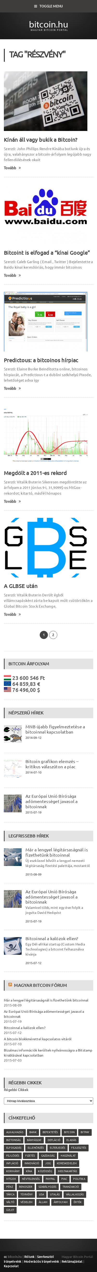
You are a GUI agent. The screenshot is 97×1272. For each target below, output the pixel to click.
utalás (55, 1194)
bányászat (34, 1140)
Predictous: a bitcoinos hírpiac (41, 360)
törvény (26, 1194)
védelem (26, 1202)
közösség (45, 1171)
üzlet (10, 1210)
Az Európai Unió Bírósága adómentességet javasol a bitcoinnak (52, 801)
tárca (10, 1194)
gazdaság (48, 1155)
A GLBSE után (21, 586)
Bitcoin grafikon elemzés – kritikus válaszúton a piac (52, 764)
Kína (29, 1171)
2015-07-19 (33, 812)
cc (5, 1256)
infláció (12, 1163)
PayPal (50, 1178)
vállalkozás (75, 1194)
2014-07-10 (33, 772)
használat (68, 1155)
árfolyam (61, 1202)
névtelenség (31, 1178)
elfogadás (14, 1147)
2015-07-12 (33, 963)
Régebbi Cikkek (16, 1089)
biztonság (13, 1140)
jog (48, 1163)
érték (78, 1202)
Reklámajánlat (72, 1261)
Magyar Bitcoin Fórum (40, 985)
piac (64, 1178)
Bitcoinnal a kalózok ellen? (52, 938)
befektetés (50, 1132)
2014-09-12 (33, 737)
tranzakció (71, 1186)
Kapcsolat (11, 1266)
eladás (71, 1140)
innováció (32, 1163)
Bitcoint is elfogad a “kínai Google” (47, 253)
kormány (13, 1171)
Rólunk (29, 1256)
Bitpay (85, 1132)
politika (79, 1178)
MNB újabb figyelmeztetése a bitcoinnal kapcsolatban (55, 729)
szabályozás (48, 1186)
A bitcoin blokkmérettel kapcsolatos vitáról (37, 1039)
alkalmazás (14, 1132)
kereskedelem (67, 1163)
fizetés (30, 1155)
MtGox (11, 1178)
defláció (54, 1140)
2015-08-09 (33, 874)
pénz (9, 1186)
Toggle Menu (48, 6)
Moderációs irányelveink (41, 1261)
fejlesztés (78, 1147)
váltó (10, 1202)
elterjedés (57, 1147)
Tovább (12, 168)
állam (43, 1202)
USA (41, 1194)
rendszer (25, 1186)
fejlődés (12, 1155)
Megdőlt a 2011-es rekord (35, 473)
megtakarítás (67, 1171)
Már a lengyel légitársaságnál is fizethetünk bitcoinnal (57, 852)
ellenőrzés (36, 1147)
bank (33, 1132)
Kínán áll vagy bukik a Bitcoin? (40, 140)
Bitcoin (69, 1132)
